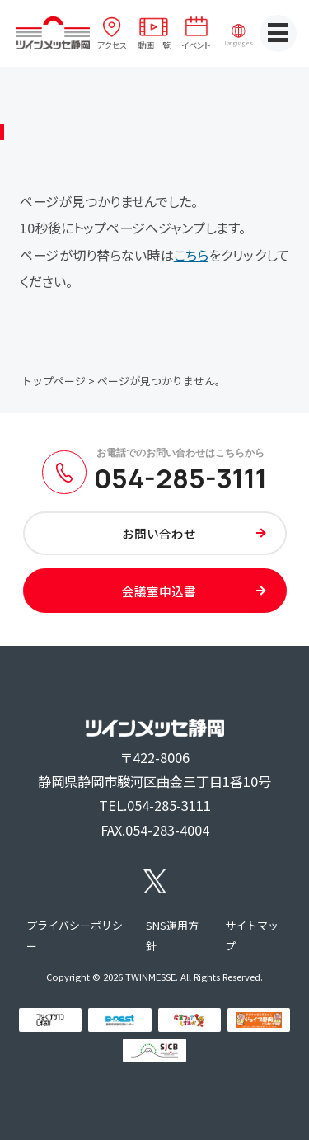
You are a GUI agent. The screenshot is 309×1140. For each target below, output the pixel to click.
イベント (196, 45)
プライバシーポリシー (74, 935)
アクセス (111, 45)
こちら (191, 255)
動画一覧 (154, 45)
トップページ (53, 381)
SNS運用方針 (172, 935)
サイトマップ (252, 935)
